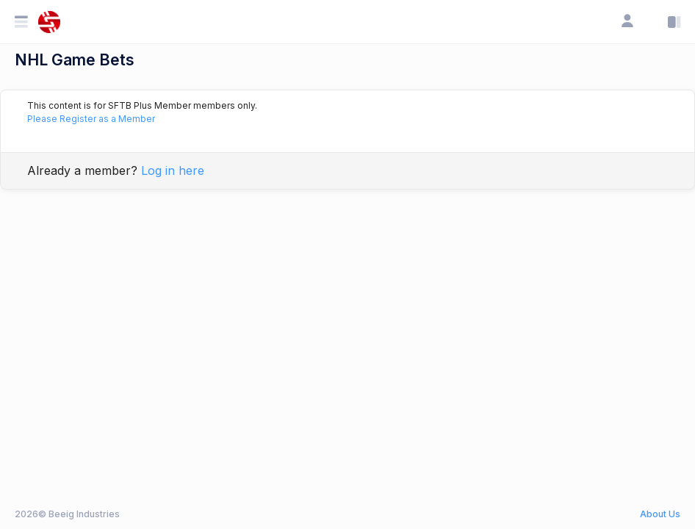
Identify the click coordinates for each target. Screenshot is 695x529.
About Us (660, 513)
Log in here (172, 170)
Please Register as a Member (91, 118)
